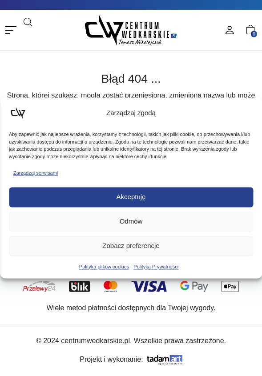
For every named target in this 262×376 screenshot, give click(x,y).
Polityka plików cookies (104, 266)
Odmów (131, 221)
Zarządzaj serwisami (35, 173)
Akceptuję (131, 197)
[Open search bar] (28, 21)
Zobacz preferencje (130, 246)
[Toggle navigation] (10, 30)
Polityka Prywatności (155, 266)
